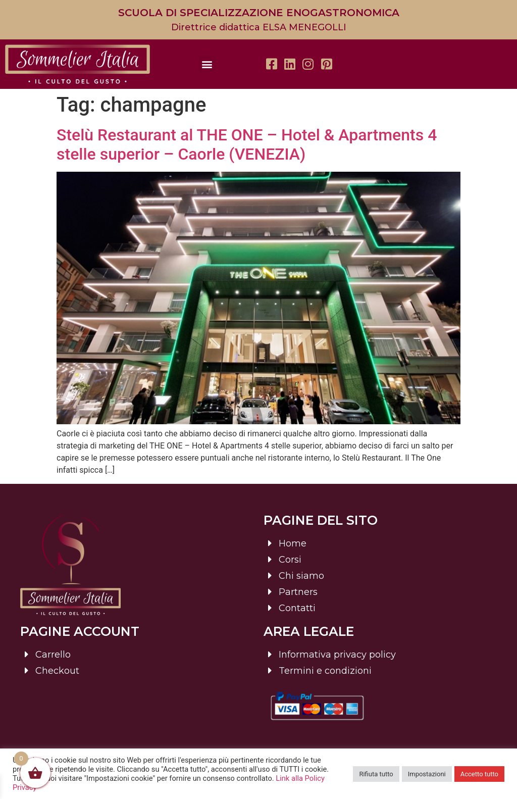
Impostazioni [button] (427, 774)
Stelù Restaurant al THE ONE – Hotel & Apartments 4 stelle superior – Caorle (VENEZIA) (247, 144)
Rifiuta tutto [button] (376, 774)
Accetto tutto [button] (479, 774)
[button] (206, 64)
